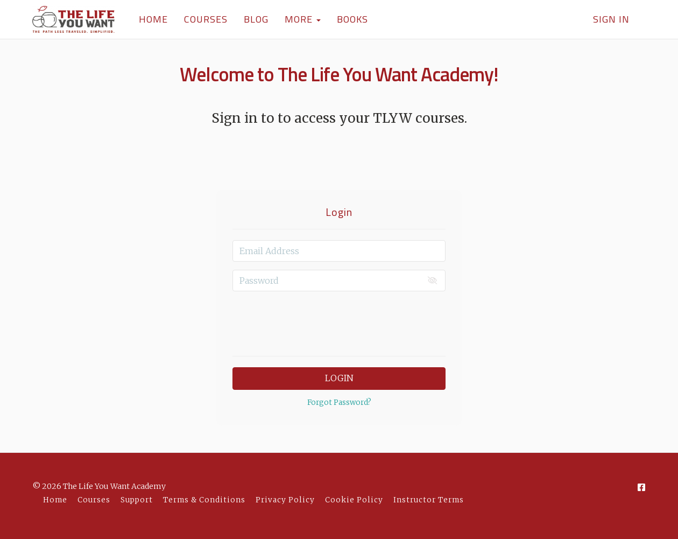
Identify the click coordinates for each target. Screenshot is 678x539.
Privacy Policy (285, 500)
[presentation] (339, 320)
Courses (93, 500)
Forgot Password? (339, 402)
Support (137, 500)
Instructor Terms (428, 500)
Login (339, 378)
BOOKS (352, 19)
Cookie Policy (354, 500)
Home (55, 500)
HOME (153, 19)
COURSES (206, 19)
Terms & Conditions (204, 500)
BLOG (256, 19)
